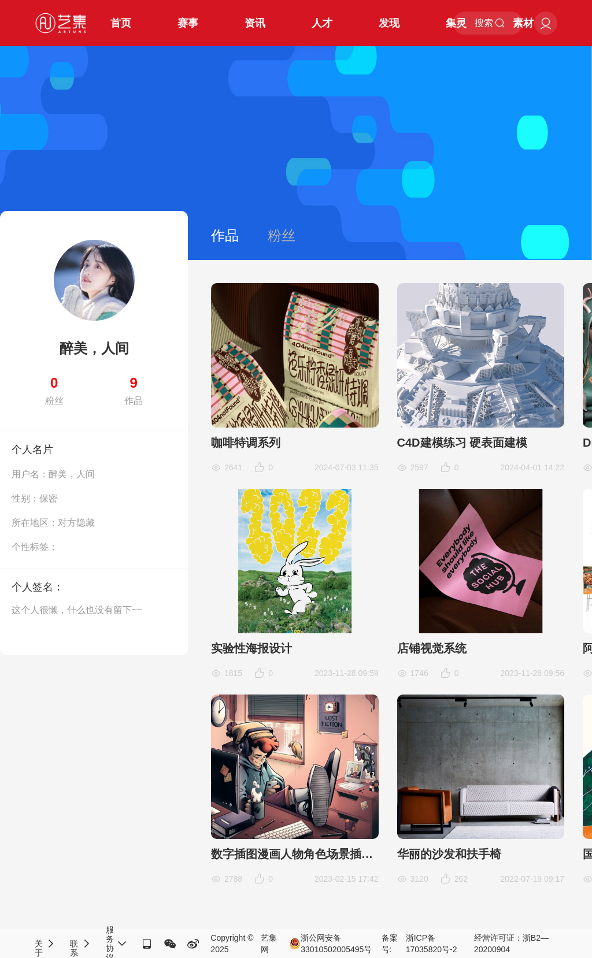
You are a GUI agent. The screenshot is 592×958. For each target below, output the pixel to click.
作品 (225, 235)
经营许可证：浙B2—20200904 (511, 943)
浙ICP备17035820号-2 (431, 943)
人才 (322, 23)
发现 (389, 23)
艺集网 (269, 943)
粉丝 (281, 235)
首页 (120, 23)
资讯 (255, 23)
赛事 (187, 23)
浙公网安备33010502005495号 (330, 943)
